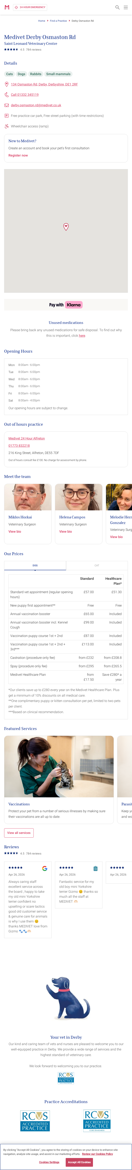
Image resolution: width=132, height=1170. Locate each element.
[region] (66, 1157)
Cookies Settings (49, 1162)
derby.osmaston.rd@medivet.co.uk (36, 105)
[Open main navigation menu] (126, 7)
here (82, 336)
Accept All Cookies (79, 1162)
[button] (66, 227)
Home (41, 20)
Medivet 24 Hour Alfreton (26, 438)
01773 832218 (19, 446)
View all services (19, 833)
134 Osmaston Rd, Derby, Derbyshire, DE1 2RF (44, 84)
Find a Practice (58, 20)
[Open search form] (117, 7)
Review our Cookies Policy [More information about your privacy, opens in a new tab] (97, 1154)
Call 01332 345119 (25, 95)
